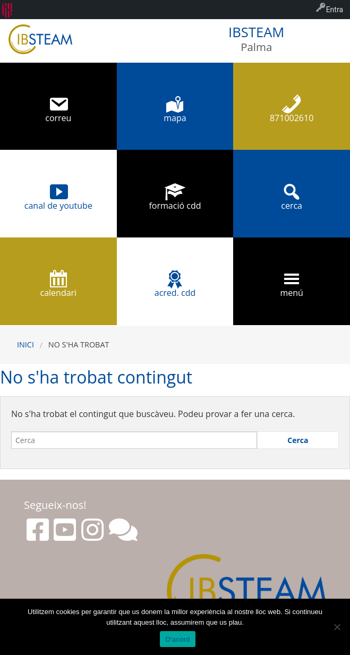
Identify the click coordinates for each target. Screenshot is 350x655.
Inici (25, 344)
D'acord (177, 639)
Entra (334, 9)
